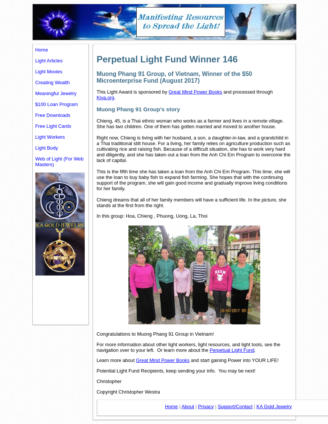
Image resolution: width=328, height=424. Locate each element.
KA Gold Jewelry (274, 406)
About (188, 406)
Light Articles (49, 61)
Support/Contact (235, 406)
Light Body (46, 148)
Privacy (206, 406)
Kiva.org (105, 97)
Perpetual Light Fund (232, 350)
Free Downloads (52, 115)
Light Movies (49, 71)
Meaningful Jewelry (56, 93)
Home (41, 50)
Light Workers (50, 137)
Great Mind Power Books (195, 92)
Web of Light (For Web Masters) (59, 161)
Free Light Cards (53, 126)
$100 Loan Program (56, 104)
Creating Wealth (52, 82)
